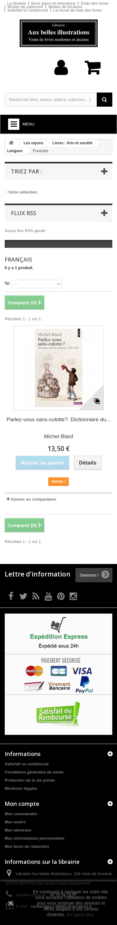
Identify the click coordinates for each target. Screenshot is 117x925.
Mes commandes (21, 813)
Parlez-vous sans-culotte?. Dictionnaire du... (58, 420)
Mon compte (22, 803)
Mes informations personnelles (34, 838)
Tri (7, 283)
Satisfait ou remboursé (27, 10)
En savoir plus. (81, 914)
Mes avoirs (15, 822)
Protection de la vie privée (30, 780)
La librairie (16, 3)
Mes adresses (18, 830)
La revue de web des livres (77, 10)
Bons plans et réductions (53, 3)
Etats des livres (94, 3)
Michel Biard (58, 436)
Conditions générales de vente (34, 772)
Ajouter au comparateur (33, 499)
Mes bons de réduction (27, 846)
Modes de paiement (25, 6)
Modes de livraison (65, 6)
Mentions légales (21, 788)
